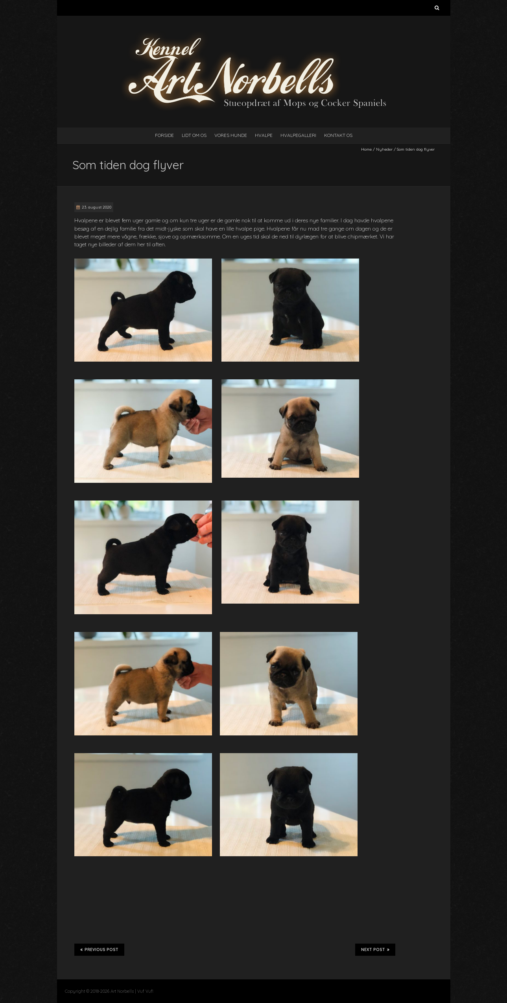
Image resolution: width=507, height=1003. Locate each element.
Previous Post (99, 949)
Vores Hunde (230, 135)
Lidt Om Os (194, 135)
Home (366, 149)
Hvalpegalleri (298, 135)
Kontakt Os (338, 135)
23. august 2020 (96, 207)
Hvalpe (264, 135)
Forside (164, 135)
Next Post (375, 949)
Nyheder (384, 149)
